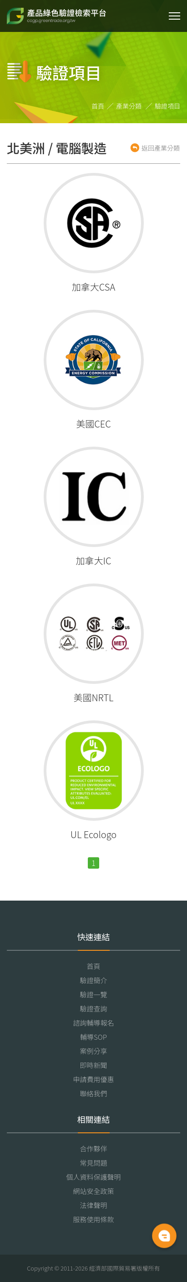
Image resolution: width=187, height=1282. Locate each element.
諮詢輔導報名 (93, 1022)
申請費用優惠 (93, 1079)
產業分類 (129, 105)
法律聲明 (93, 1205)
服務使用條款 (93, 1219)
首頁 (97, 105)
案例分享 (93, 1050)
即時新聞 (93, 1065)
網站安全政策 (93, 1191)
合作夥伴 (93, 1148)
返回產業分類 (161, 147)
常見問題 (93, 1162)
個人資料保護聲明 (93, 1176)
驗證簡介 (93, 980)
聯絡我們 (93, 1093)
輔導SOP (93, 1036)
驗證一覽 (93, 994)
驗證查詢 (93, 1008)
